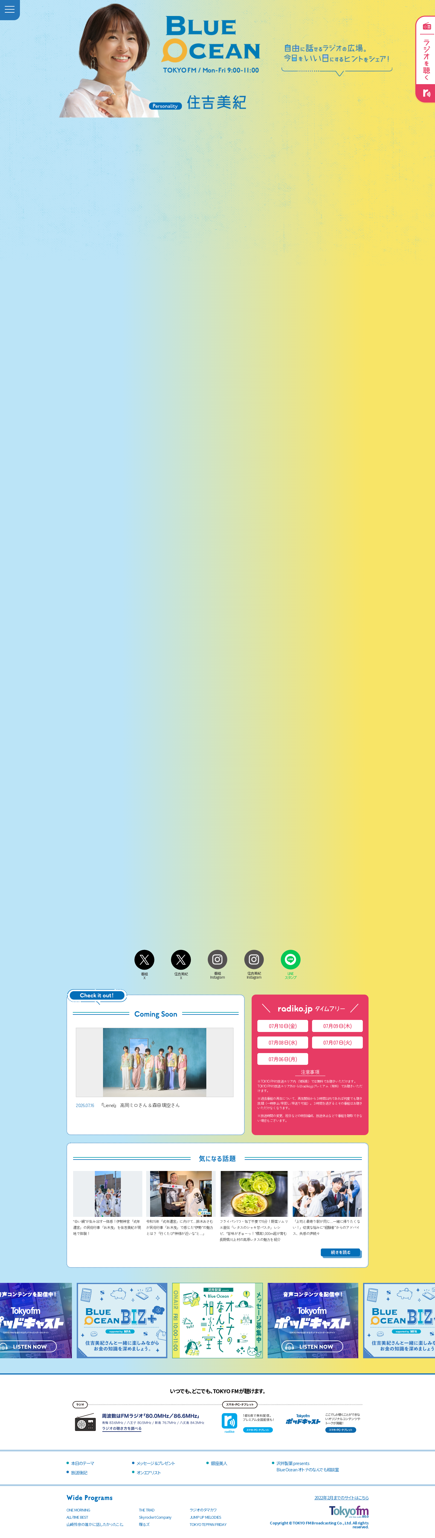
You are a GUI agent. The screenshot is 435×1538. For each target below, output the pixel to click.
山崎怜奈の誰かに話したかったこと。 (95, 1524)
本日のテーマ (82, 1463)
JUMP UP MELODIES (205, 1517)
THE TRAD (147, 1510)
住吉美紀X (181, 973)
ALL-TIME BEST (77, 1517)
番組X (144, 973)
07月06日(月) (283, 1059)
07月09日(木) (337, 1026)
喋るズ (144, 1524)
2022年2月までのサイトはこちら (341, 1497)
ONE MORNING (78, 1510)
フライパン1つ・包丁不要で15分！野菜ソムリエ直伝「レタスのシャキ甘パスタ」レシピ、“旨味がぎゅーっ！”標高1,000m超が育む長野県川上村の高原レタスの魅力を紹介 (254, 1227)
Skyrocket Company (155, 1517)
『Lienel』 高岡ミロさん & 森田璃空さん (155, 1068)
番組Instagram (217, 973)
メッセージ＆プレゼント (156, 1463)
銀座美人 (219, 1463)
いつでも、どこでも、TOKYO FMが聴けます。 (217, 1391)
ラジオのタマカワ (203, 1510)
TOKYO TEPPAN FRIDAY (208, 1524)
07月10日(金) (283, 1026)
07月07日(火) (337, 1042)
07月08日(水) (283, 1042)
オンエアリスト (149, 1472)
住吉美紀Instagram (254, 973)
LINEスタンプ (291, 973)
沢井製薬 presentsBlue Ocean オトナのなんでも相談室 (307, 1466)
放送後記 (79, 1472)
